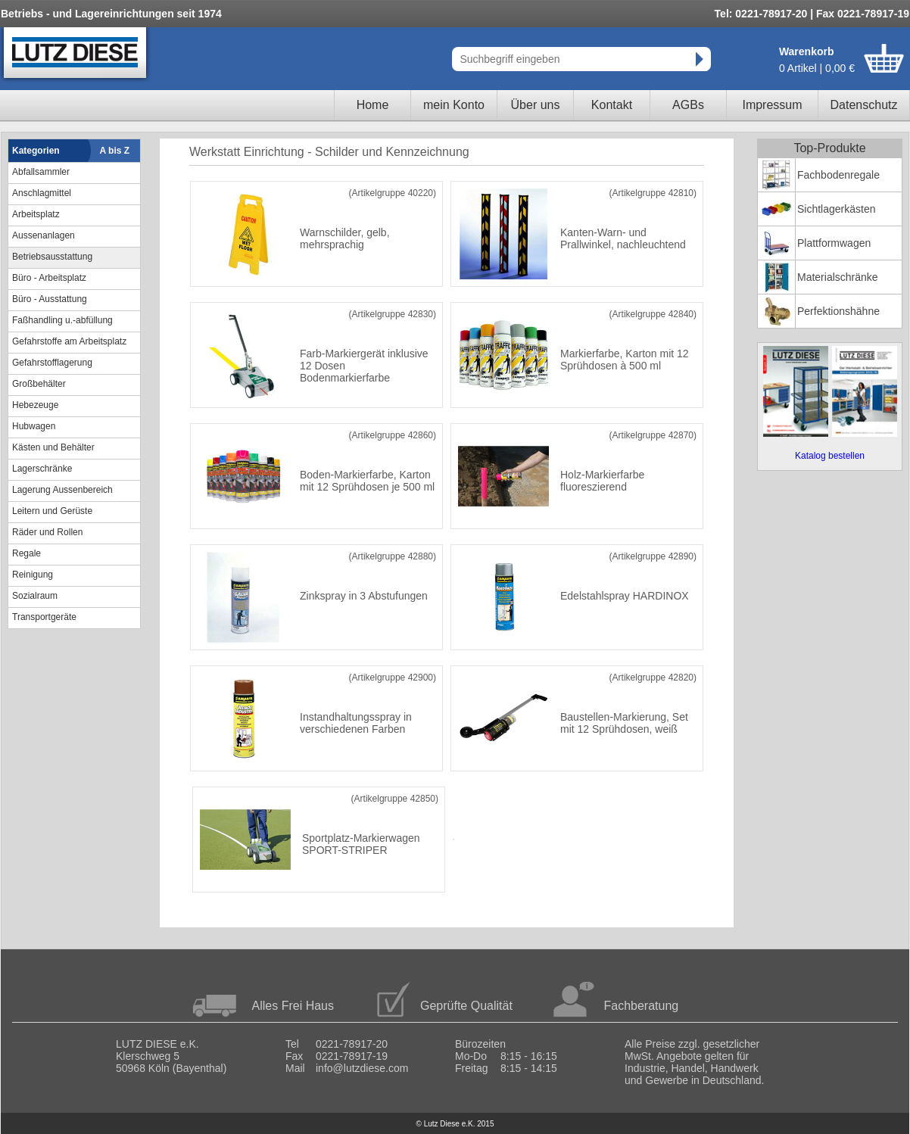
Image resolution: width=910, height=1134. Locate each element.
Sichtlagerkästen (836, 209)
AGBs (688, 104)
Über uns (535, 104)
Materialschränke (837, 277)
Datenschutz (864, 104)
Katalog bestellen (830, 455)
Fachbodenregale (838, 175)
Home (373, 104)
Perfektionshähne (838, 311)
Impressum (772, 104)
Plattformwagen (834, 243)
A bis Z (115, 150)
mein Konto (454, 104)
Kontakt (611, 104)
